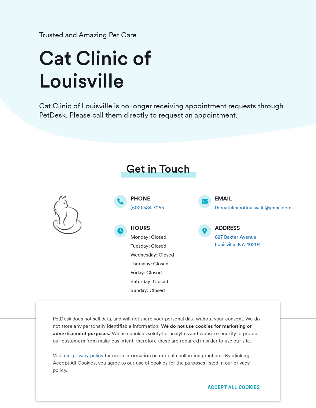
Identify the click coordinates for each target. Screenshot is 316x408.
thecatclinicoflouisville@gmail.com (253, 208)
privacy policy (88, 355)
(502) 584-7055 (147, 208)
